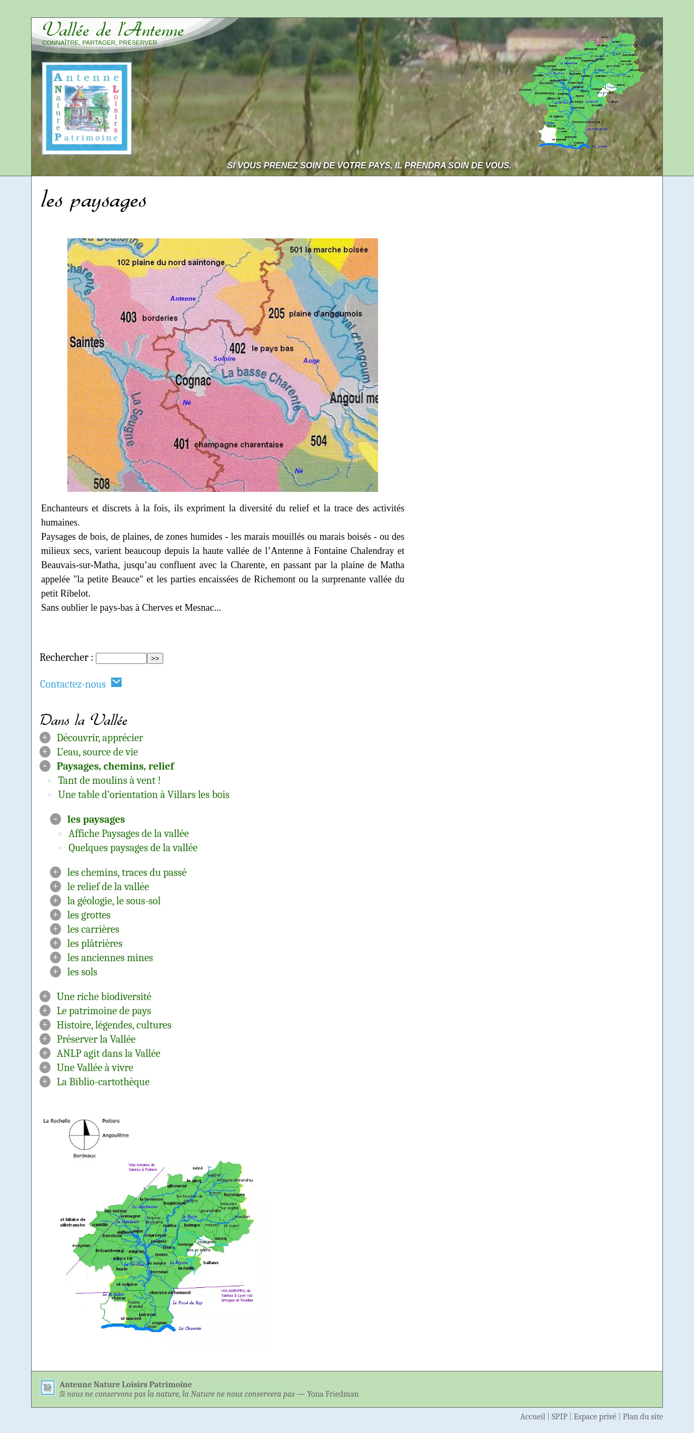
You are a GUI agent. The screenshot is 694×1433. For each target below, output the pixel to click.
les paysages (96, 819)
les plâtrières (95, 943)
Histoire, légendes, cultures (114, 1025)
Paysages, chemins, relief (115, 766)
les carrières (93, 929)
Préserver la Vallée (96, 1039)
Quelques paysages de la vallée (132, 848)
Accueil (533, 1416)
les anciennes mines (110, 958)
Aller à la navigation (615, 11)
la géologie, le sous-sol (114, 901)
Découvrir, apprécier (100, 738)
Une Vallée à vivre (95, 1068)
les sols (82, 972)
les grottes (89, 915)
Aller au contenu (523, 11)
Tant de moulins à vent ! (109, 780)
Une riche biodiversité (104, 997)
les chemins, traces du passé (126, 872)
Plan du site (643, 1416)
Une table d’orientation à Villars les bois (144, 795)
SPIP (560, 1416)
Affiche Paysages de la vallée (128, 833)
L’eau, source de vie (97, 752)
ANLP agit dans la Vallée (109, 1053)
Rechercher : (66, 657)
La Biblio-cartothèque (103, 1082)
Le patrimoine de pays (104, 1011)
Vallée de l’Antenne (113, 29)
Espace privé (595, 1416)
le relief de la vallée (108, 887)
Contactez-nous (81, 683)
